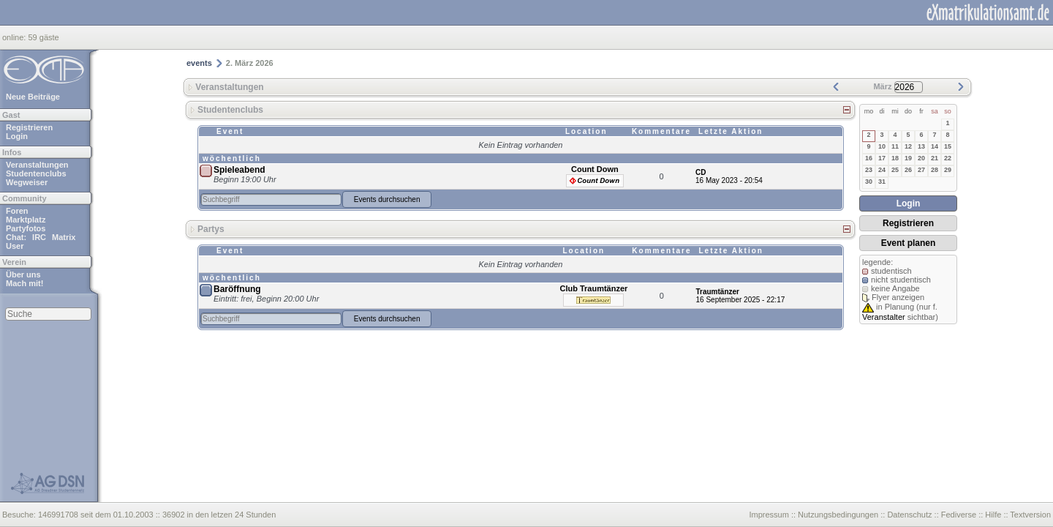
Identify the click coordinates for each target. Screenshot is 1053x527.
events (199, 63)
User (14, 246)
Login (17, 136)
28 (934, 169)
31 (882, 181)
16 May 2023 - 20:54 (729, 180)
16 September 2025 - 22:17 (740, 300)
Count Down (595, 169)
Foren (17, 210)
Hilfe (993, 514)
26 (908, 169)
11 (895, 146)
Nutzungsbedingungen (838, 514)
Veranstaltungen (37, 164)
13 (921, 146)
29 (947, 169)
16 (868, 158)
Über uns (23, 274)
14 (934, 146)
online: (15, 37)
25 (895, 169)
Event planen (908, 243)
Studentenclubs (36, 173)
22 (947, 158)
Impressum (768, 514)
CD (700, 172)
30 (868, 181)
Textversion (1030, 514)
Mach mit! (24, 283)
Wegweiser (27, 182)
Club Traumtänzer (593, 288)
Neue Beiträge (33, 96)
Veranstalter (883, 317)
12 (908, 146)
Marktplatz (25, 219)
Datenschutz (909, 514)
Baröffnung (237, 289)
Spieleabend (239, 170)
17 (882, 158)
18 (895, 158)
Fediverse (958, 514)
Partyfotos (25, 228)
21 (934, 158)
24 (882, 169)
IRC (39, 237)
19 (908, 158)
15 (947, 146)
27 (921, 169)
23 (868, 169)
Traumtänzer (717, 292)
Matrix (63, 237)
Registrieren (29, 127)
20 (921, 158)
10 (882, 146)
